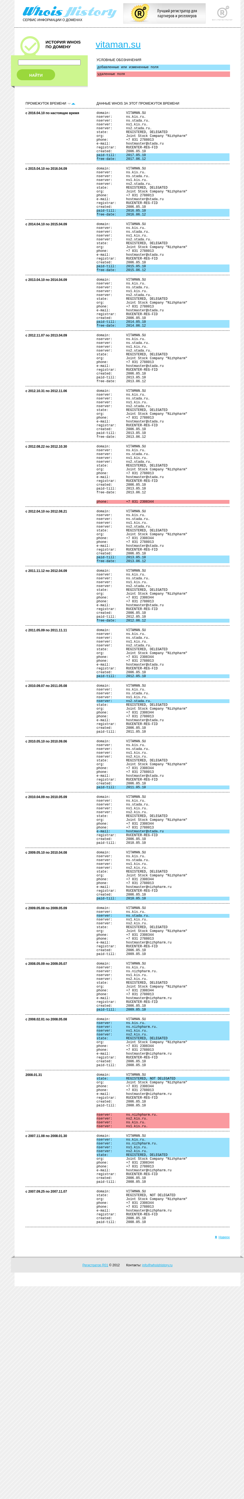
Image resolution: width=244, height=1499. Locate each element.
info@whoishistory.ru (157, 1478)
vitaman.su (118, 44)
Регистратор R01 (95, 1478)
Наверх (222, 1450)
